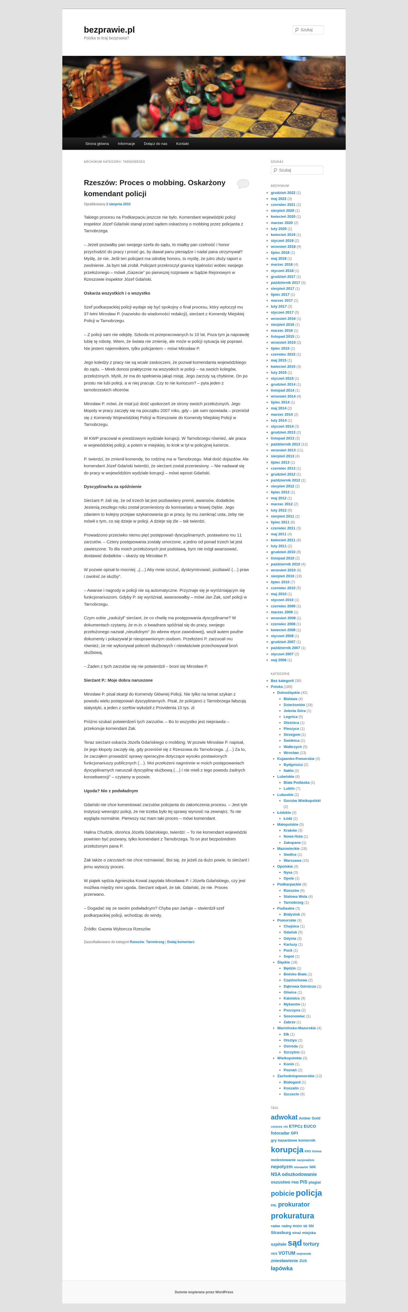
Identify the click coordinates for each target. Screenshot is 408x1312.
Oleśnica (291, 723)
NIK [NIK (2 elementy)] (312, 1167)
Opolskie (285, 866)
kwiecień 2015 (283, 366)
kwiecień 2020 (283, 216)
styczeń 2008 (282, 636)
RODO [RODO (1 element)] (297, 1226)
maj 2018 (278, 258)
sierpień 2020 (282, 210)
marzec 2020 (282, 223)
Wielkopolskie (289, 1058)
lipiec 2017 (280, 294)
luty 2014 (279, 420)
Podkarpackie (289, 884)
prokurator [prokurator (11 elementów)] (294, 1204)
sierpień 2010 (282, 576)
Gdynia (290, 938)
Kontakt (182, 143)
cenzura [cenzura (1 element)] (276, 1126)
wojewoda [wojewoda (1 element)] (304, 1253)
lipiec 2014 (280, 402)
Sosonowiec (294, 1016)
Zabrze (290, 1022)
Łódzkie (284, 812)
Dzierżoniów (294, 705)
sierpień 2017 (282, 288)
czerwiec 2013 (283, 468)
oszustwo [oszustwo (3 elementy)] (280, 1182)
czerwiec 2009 (283, 606)
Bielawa (290, 699)
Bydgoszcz (293, 764)
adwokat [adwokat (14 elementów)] (284, 1117)
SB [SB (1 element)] (305, 1226)
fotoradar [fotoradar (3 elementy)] (280, 1133)
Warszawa (292, 860)
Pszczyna (292, 1010)
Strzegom (292, 734)
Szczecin (291, 1094)
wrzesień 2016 (283, 318)
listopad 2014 (282, 390)
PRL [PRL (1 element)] (274, 1205)
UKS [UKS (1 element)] (274, 1253)
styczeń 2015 (282, 378)
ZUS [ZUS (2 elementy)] (303, 1261)
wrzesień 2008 (283, 618)
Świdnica (291, 740)
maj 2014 (278, 408)
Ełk (286, 1034)
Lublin (289, 788)
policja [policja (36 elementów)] (309, 1192)
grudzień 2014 (283, 384)
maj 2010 (278, 594)
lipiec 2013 (280, 462)
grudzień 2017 (283, 276)
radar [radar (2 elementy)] (275, 1226)
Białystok (292, 914)
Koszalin (291, 1088)
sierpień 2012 (282, 486)
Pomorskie (286, 920)
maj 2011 (278, 534)
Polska (277, 686)
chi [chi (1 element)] (285, 1126)
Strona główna (97, 143)
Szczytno (291, 1052)
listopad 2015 (282, 336)
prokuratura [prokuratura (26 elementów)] (292, 1215)
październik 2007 (285, 648)
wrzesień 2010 (283, 570)
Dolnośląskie (288, 692)
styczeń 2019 (282, 240)
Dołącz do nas (155, 143)
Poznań (290, 1070)
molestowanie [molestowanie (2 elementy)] (283, 1160)
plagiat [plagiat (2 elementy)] (315, 1182)
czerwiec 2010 (283, 588)
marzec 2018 (282, 264)
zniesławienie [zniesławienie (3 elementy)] (284, 1260)
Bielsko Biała (295, 974)
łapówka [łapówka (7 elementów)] (282, 1268)
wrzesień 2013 (283, 450)
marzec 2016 (282, 330)
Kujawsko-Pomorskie (296, 759)
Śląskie (283, 962)
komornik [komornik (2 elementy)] (306, 1140)
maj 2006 (278, 660)
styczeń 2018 (282, 271)
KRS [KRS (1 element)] (308, 1151)
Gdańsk (290, 932)
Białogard (292, 1082)
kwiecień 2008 (283, 630)
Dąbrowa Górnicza (300, 986)
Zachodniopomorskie (295, 1076)
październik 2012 (285, 480)
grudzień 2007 (283, 642)
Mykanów (292, 1004)
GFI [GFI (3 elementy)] (294, 1133)
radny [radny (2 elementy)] (286, 1226)
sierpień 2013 (282, 456)
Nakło (289, 770)
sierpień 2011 (282, 516)
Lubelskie (285, 776)
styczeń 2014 (282, 426)
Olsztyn (290, 1040)
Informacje (126, 143)
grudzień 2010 (283, 552)
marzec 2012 (282, 504)
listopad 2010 (282, 558)
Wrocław (291, 753)
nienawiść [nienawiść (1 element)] (301, 1167)
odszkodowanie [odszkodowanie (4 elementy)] (299, 1174)
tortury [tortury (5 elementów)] (311, 1244)
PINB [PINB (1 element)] (295, 1182)
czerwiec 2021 (283, 204)
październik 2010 (285, 564)
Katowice (292, 998)
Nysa (288, 872)
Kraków (290, 830)
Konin (289, 1064)
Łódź (288, 818)
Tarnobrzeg (155, 942)
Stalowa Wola (295, 896)
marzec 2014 (282, 414)
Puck (288, 950)
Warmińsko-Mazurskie (296, 1028)
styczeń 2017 (282, 312)
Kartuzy (290, 944)
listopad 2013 (282, 438)
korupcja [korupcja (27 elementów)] (287, 1149)
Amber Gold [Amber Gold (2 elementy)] (309, 1118)
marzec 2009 (282, 612)
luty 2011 (279, 546)
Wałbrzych (293, 747)
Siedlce (290, 854)
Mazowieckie (288, 848)
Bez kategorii (282, 681)
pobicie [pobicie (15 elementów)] (283, 1193)
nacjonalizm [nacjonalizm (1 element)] (305, 1160)
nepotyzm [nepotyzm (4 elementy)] (282, 1166)
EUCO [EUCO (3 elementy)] (310, 1126)
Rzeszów (137, 942)
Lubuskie (285, 795)
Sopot (289, 956)
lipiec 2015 (280, 348)
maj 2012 (278, 498)
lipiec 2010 (280, 582)
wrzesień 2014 (283, 396)
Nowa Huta (293, 836)
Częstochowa (295, 980)
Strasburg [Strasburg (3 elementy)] (281, 1232)
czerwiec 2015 (283, 354)
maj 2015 (278, 360)
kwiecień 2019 (283, 235)
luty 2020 (279, 229)
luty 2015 (279, 372)
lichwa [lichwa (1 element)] (317, 1151)
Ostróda (291, 1046)
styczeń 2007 (282, 654)
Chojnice (291, 926)
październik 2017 (285, 282)
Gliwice (290, 992)
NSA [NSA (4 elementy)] (276, 1174)
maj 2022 (278, 199)
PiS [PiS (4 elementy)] (303, 1182)
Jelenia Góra (295, 711)
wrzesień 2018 (283, 246)
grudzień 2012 (283, 474)
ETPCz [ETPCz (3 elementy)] (296, 1126)
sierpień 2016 (282, 324)
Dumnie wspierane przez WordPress (204, 1292)
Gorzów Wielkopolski (302, 800)
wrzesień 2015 (283, 342)
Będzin (290, 968)
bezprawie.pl (109, 29)
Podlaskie (286, 908)
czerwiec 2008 (283, 624)
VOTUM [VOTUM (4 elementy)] (287, 1253)
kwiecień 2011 (283, 540)
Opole (289, 878)
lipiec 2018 (280, 252)
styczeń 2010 (282, 600)
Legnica (291, 717)
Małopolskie (287, 824)
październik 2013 (285, 444)
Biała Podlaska (297, 782)
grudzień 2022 (283, 193)
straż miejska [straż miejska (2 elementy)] (304, 1233)
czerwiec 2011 (283, 528)
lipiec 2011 (280, 522)
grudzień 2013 (283, 432)
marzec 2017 (282, 300)
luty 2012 (279, 510)
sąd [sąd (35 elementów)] (295, 1242)
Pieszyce (291, 728)
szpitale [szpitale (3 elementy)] (278, 1244)
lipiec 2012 (280, 492)
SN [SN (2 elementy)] (311, 1226)
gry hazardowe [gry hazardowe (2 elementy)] (284, 1140)
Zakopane (292, 842)
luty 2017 (279, 306)
